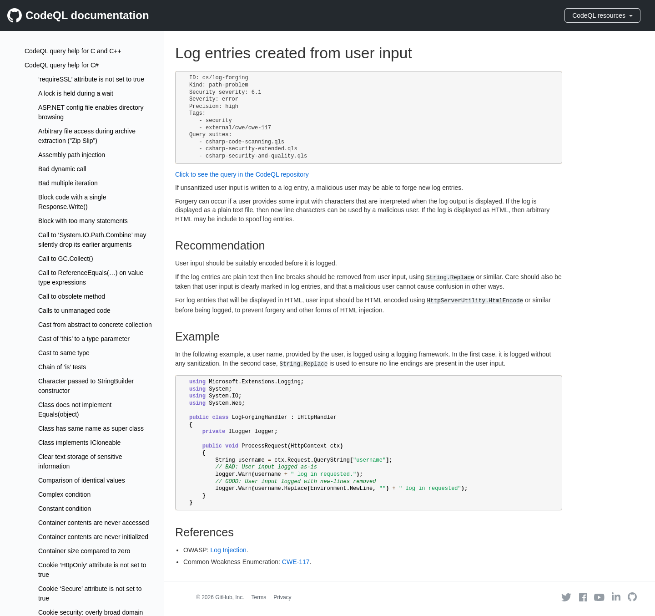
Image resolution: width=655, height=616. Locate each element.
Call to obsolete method (71, 296)
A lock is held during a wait (75, 93)
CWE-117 (296, 561)
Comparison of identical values (81, 480)
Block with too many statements (83, 220)
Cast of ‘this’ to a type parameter (84, 338)
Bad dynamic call (62, 169)
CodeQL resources (602, 15)
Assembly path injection (71, 154)
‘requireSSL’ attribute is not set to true (91, 79)
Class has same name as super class (91, 428)
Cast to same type (64, 352)
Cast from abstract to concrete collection (95, 324)
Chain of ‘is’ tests (62, 367)
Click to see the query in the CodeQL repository (242, 174)
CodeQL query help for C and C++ (73, 51)
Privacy (282, 597)
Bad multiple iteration (68, 183)
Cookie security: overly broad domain (90, 612)
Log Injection (228, 550)
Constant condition (64, 508)
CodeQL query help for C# (62, 65)
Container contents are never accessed (93, 522)
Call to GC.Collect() (65, 258)
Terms (259, 597)
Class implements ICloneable (79, 442)
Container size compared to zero (84, 551)
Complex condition (64, 494)
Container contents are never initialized (93, 536)
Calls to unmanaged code (74, 310)
